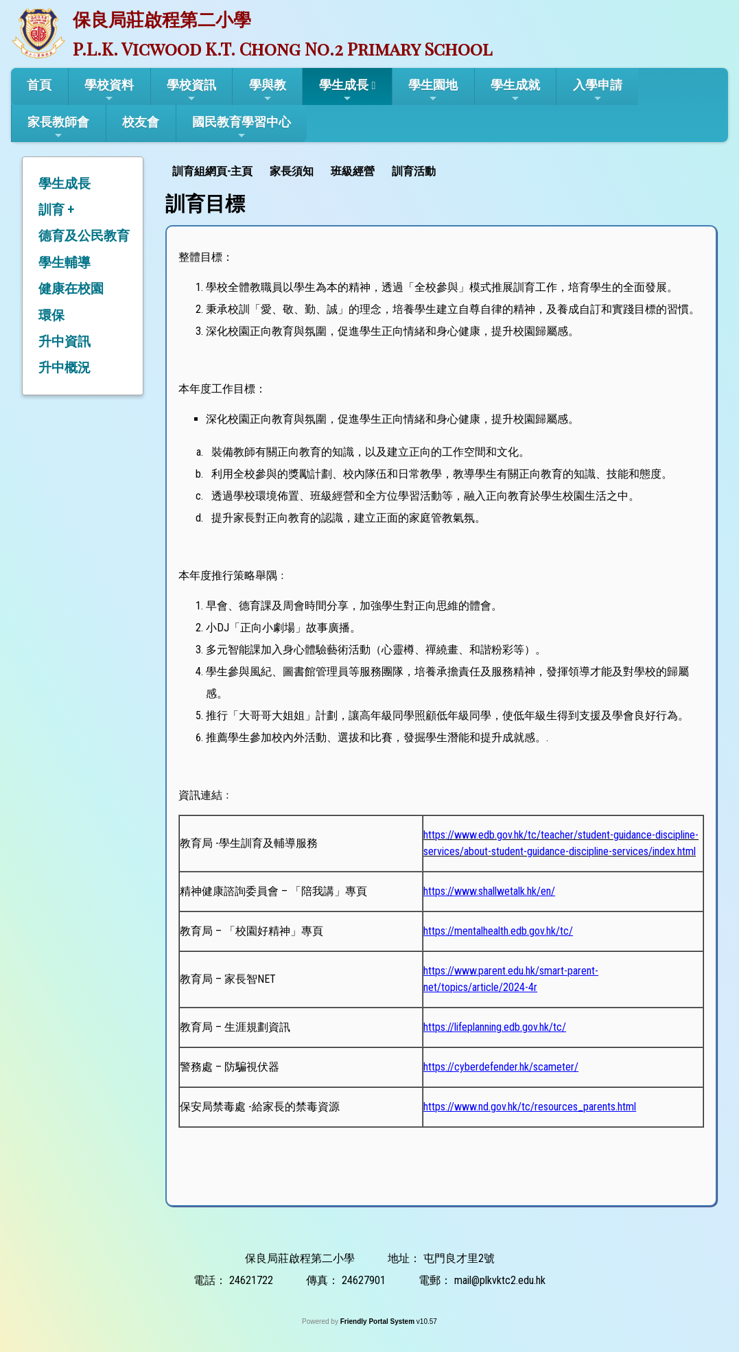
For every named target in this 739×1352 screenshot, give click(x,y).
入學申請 (597, 91)
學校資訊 (191, 91)
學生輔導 (64, 262)
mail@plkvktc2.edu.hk (500, 1280)
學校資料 (109, 91)
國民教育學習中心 (241, 128)
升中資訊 (64, 341)
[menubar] (305, 169)
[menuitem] (214, 169)
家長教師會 (58, 128)
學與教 (267, 91)
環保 (51, 315)
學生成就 (515, 91)
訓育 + (56, 210)
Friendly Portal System (378, 1321)
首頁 (39, 85)
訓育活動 (414, 171)
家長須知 (292, 171)
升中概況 (64, 367)
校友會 (140, 122)
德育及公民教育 (84, 236)
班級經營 (353, 171)
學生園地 (433, 91)
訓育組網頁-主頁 (212, 171)
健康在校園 (71, 288)
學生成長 (343, 91)
